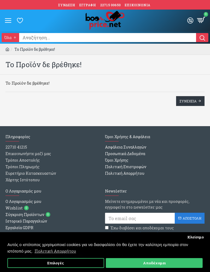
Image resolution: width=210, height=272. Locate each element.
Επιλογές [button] (55, 263)
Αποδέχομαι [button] (154, 263)
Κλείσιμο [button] (195, 237)
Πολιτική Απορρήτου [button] (55, 251)
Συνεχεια (188, 101)
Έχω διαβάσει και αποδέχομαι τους (139, 230)
